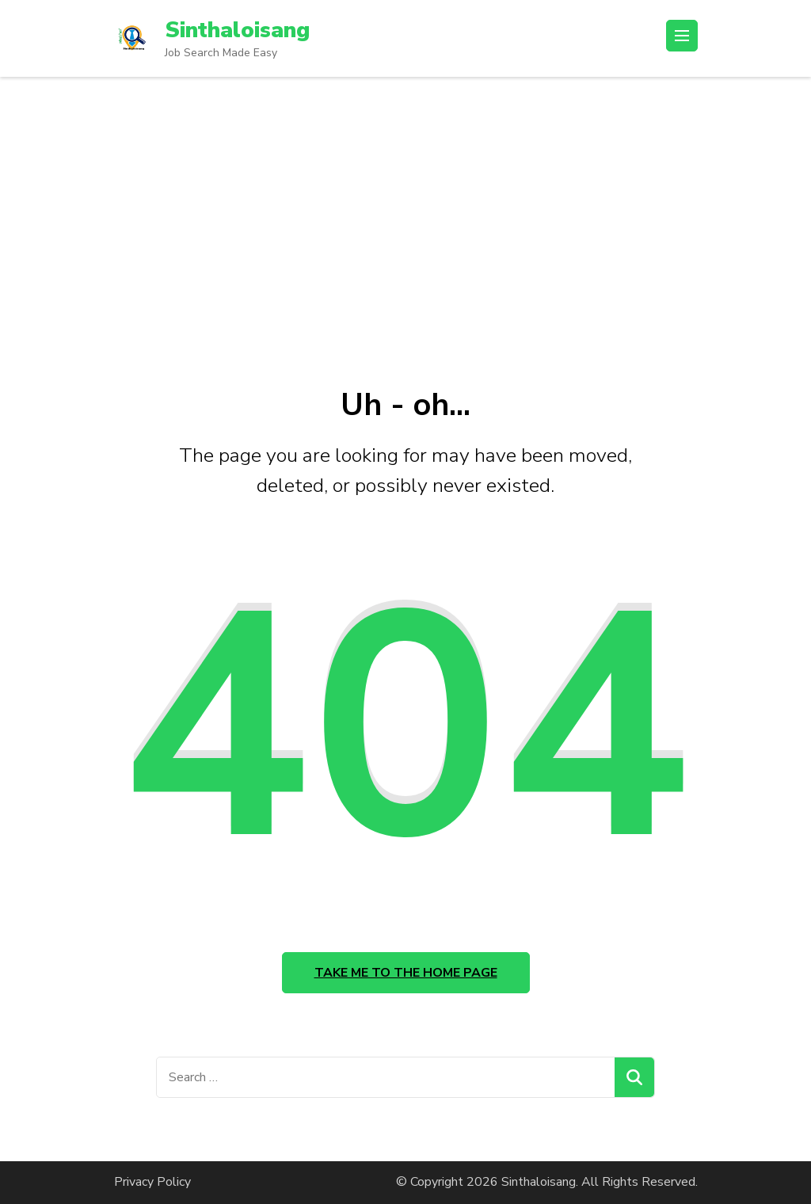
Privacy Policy (152, 1182)
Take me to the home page (405, 972)
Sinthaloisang (237, 30)
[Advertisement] (405, 196)
